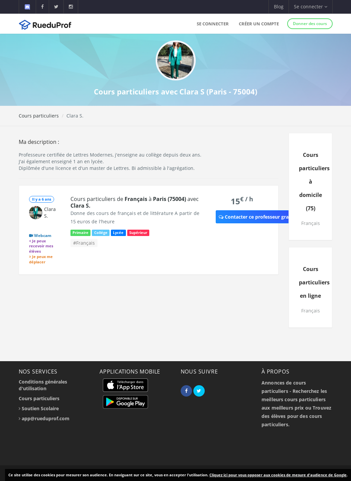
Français (310, 223)
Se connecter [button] (310, 6)
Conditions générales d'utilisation (43, 385)
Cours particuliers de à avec (134, 202)
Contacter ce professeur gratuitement (265, 217)
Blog (279, 6)
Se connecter (213, 24)
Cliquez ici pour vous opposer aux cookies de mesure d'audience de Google (278, 474)
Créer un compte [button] (259, 24)
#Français (84, 243)
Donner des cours (310, 23)
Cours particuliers (39, 115)
